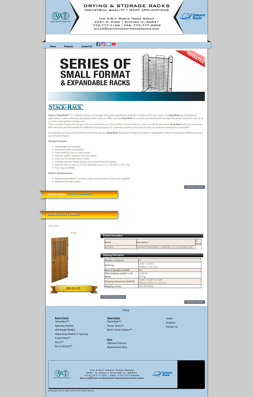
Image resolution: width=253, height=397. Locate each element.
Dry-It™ (59, 342)
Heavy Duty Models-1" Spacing (71, 334)
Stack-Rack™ (114, 321)
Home (53, 46)
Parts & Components (113, 297)
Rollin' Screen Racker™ (119, 329)
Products (68, 46)
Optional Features (116, 343)
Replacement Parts (117, 347)
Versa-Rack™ (62, 321)
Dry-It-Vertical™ (63, 346)
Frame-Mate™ (62, 338)
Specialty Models (64, 325)
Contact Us (86, 46)
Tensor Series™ (115, 325)
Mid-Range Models (65, 329)
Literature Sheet (194, 187)
